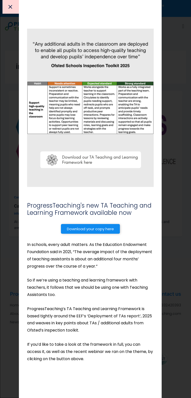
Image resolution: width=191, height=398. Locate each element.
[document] (95, 199)
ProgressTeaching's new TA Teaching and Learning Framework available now (89, 209)
